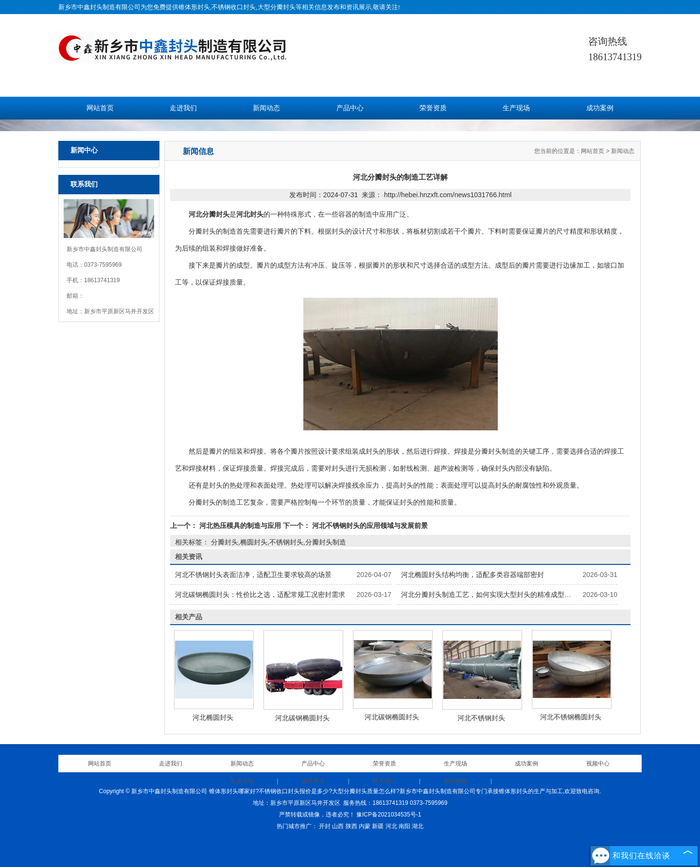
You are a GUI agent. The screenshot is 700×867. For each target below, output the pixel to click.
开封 (325, 826)
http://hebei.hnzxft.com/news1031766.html (447, 195)
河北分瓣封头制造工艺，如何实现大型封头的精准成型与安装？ (496, 594)
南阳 (404, 826)
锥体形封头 (194, 7)
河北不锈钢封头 (481, 718)
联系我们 (384, 781)
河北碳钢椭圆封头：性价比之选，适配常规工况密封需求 (260, 594)
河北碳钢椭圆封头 (302, 718)
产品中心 (350, 108)
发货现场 (242, 781)
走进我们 (183, 108)
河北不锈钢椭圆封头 (570, 717)
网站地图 (455, 781)
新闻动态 (266, 108)
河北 (391, 826)
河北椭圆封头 (212, 717)
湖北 (417, 826)
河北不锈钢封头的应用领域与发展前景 (369, 525)
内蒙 (364, 826)
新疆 (378, 826)
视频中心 (598, 763)
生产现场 (516, 108)
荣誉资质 (433, 108)
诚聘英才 (313, 781)
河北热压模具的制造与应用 (240, 525)
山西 (338, 826)
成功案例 (599, 108)
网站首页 (100, 108)
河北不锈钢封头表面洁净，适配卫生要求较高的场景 (253, 574)
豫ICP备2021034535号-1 (388, 814)
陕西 (351, 826)
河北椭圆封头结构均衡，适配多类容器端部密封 (472, 574)
